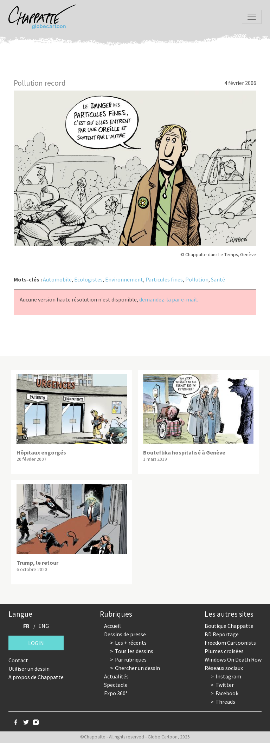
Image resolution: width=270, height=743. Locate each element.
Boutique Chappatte (229, 625)
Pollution (196, 279)
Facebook (227, 693)
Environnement (124, 279)
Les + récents (131, 642)
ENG (43, 625)
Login (36, 642)
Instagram (228, 676)
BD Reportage (222, 634)
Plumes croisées (224, 651)
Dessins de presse (125, 634)
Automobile (57, 279)
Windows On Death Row (233, 659)
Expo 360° (116, 693)
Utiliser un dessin (29, 668)
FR (26, 625)
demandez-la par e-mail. (168, 299)
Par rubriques (131, 659)
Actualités (116, 676)
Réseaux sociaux (224, 667)
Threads (225, 701)
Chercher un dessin (137, 667)
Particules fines (164, 279)
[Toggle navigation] (252, 17)
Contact (18, 660)
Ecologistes (88, 279)
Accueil (112, 625)
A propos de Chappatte (36, 677)
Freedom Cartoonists (230, 642)
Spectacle (116, 684)
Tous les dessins (134, 651)
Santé (218, 279)
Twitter (225, 684)
